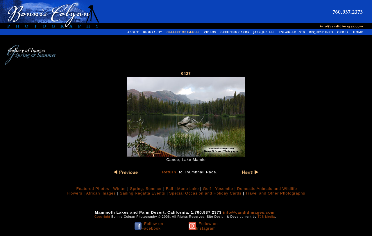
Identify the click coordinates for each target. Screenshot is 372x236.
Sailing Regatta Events (143, 193)
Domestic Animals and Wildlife (267, 188)
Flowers (74, 193)
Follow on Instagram (207, 226)
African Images (101, 193)
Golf (207, 188)
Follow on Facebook (152, 226)
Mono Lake (188, 188)
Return (169, 172)
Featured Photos (92, 188)
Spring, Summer (146, 188)
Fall (169, 188)
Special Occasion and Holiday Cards (205, 193)
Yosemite (224, 188)
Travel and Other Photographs (275, 193)
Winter (119, 188)
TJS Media (266, 216)
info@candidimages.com (249, 212)
